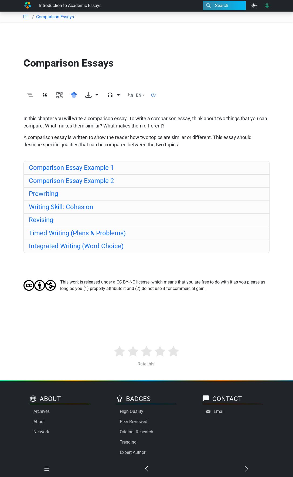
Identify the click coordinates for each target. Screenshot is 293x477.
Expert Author (132, 452)
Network (41, 431)
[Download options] (92, 95)
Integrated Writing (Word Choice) (76, 246)
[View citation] (45, 95)
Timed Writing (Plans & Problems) (77, 233)
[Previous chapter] (146, 469)
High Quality (131, 411)
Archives (41, 411)
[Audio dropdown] (113, 95)
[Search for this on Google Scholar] (74, 95)
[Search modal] (224, 5)
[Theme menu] (254, 6)
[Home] (27, 6)
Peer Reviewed (133, 421)
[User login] (267, 6)
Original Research (136, 431)
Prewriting (43, 194)
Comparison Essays (55, 16)
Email (219, 411)
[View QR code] (59, 95)
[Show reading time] (153, 95)
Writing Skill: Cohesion (61, 207)
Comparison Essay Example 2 (71, 181)
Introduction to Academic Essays (70, 5)
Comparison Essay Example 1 (71, 167)
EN (138, 95)
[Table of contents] (25, 17)
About (39, 421)
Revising (41, 220)
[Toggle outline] (30, 95)
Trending (128, 442)
